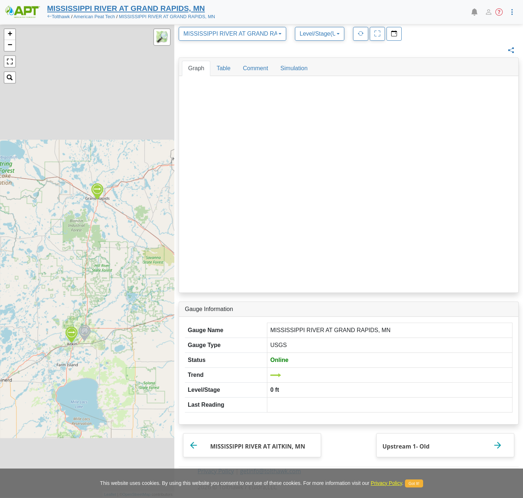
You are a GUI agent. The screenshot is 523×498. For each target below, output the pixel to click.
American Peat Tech (94, 16)
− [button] (10, 45)
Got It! (414, 483)
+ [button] (10, 34)
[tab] (196, 68)
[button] (474, 12)
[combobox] (232, 34)
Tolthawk (61, 16)
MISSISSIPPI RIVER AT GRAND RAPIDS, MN (167, 16)
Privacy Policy (386, 483)
